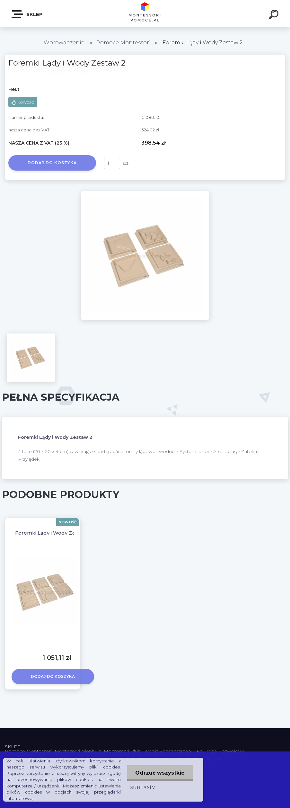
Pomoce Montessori (123, 43)
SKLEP (27, 14)
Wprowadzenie (64, 43)
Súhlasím (143, 787)
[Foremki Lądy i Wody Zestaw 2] (145, 193)
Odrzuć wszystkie (160, 773)
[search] (274, 15)
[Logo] (145, 13)
